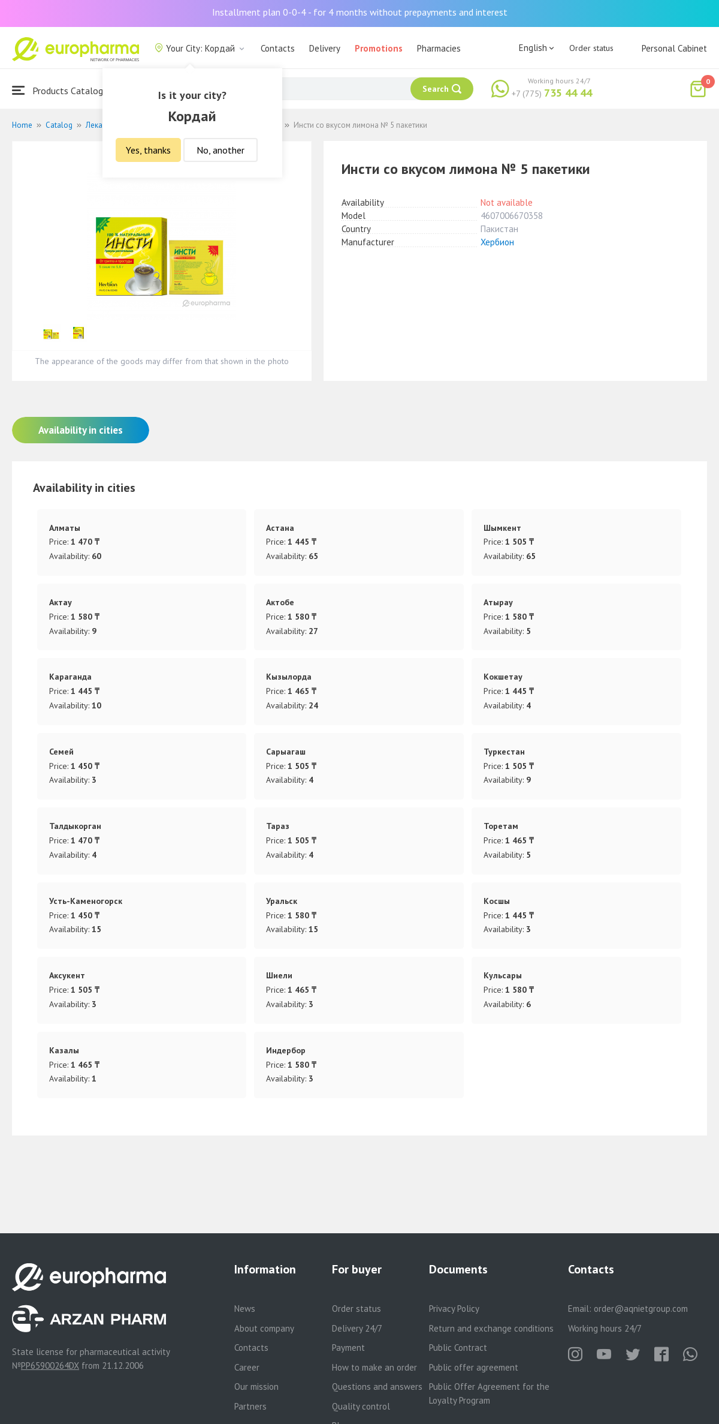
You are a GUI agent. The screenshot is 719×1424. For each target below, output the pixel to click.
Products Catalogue (62, 90)
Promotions (379, 48)
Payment (348, 1347)
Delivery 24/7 (357, 1328)
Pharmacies (439, 48)
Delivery (324, 48)
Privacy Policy (454, 1308)
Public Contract (458, 1347)
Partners (250, 1406)
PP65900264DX (50, 1365)
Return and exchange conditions (491, 1328)
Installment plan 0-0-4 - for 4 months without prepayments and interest (359, 12)
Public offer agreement (473, 1367)
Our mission (256, 1386)
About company (264, 1328)
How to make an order (374, 1367)
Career (246, 1367)
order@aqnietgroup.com (641, 1308)
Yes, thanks (148, 150)
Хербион (497, 242)
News (244, 1308)
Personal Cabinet (674, 48)
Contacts (278, 48)
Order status (591, 48)
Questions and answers (377, 1386)
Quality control (361, 1406)
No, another (220, 150)
